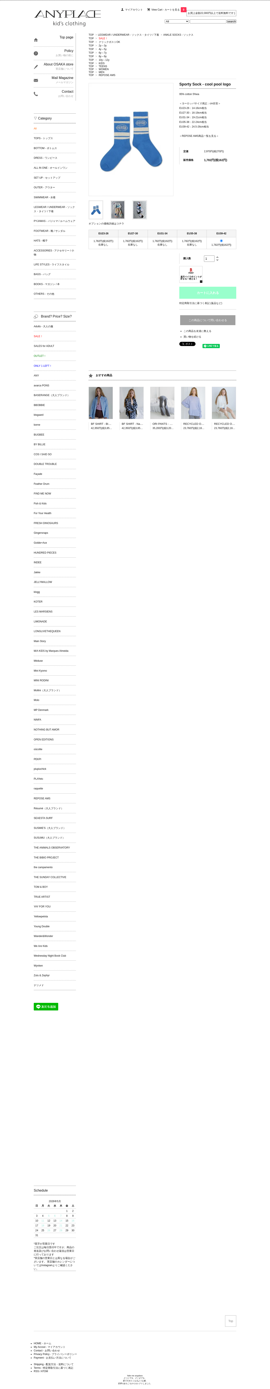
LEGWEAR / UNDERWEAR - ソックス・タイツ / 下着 (128, 34)
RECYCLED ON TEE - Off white (233, 423)
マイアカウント (134, 9)
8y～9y (103, 56)
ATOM (44, 1371)
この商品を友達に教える (197, 331)
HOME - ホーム (42, 1343)
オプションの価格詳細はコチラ (106, 223)
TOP (91, 34)
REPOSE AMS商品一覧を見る (199, 135)
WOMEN (104, 69)
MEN (101, 72)
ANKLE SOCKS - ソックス (178, 34)
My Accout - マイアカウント (49, 1347)
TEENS (103, 66)
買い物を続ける (192, 336)
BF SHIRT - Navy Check (136, 423)
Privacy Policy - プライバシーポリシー (55, 1354)
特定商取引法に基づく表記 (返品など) (200, 303)
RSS (36, 1371)
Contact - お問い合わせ (47, 1350)
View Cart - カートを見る (168, 9)
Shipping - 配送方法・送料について (54, 1364)
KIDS (102, 63)
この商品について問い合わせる (208, 320)
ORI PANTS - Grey (164, 423)
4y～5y (103, 49)
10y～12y (104, 59)
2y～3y (103, 45)
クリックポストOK (109, 42)
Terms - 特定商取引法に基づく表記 (53, 1367)
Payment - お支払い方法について (52, 1357)
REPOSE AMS (107, 75)
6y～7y (103, 52)
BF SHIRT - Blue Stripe (105, 423)
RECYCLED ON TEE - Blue (200, 423)
